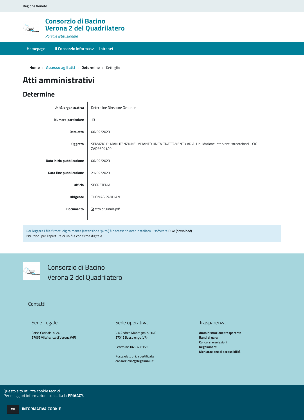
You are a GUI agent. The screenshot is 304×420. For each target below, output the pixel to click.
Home (34, 67)
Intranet (106, 49)
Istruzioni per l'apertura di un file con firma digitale (64, 236)
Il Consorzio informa (72, 49)
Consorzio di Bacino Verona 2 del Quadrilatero (85, 27)
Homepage (36, 49)
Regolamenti (208, 346)
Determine (90, 67)
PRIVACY (75, 395)
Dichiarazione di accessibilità (220, 351)
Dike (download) (180, 230)
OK (13, 409)
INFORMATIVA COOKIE (41, 409)
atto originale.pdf (105, 209)
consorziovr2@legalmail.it (134, 360)
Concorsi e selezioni (213, 342)
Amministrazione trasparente (220, 332)
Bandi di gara (208, 337)
